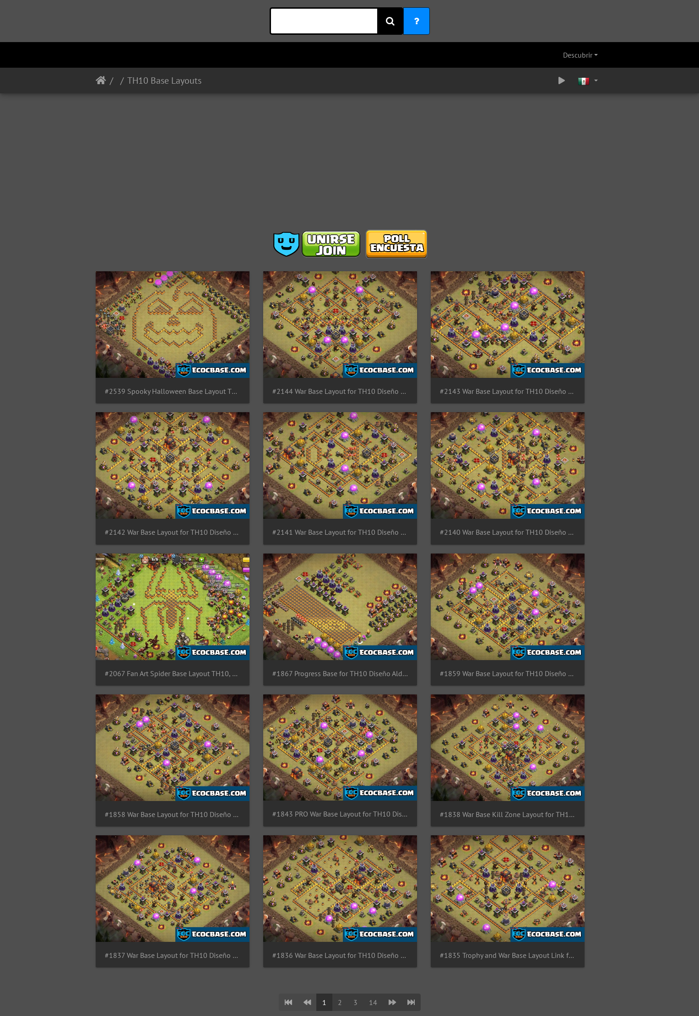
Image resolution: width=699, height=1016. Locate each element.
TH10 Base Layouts (164, 80)
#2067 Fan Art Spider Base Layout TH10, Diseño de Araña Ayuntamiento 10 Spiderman (415, 481)
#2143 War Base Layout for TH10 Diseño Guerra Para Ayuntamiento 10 (415, 365)
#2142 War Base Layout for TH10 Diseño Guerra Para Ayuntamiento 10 (545, 365)
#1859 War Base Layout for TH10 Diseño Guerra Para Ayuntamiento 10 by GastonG (154, 596)
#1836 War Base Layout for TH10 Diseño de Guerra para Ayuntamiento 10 (284, 711)
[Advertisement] (350, 165)
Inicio (101, 80)
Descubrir (577, 54)
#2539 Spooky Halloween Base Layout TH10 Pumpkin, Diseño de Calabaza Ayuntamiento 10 (154, 365)
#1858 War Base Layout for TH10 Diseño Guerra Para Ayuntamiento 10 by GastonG (284, 596)
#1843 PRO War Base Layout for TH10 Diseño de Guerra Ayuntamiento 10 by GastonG (415, 596)
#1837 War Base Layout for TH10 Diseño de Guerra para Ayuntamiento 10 (154, 711)
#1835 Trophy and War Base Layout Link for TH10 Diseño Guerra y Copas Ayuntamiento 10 (415, 711)
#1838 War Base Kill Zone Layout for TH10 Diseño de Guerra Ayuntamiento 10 (545, 596)
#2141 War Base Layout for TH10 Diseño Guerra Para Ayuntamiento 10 (154, 481)
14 (373, 758)
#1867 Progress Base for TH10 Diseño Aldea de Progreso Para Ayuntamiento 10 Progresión (545, 481)
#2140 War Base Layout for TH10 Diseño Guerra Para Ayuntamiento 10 (284, 481)
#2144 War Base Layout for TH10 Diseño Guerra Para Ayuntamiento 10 (284, 365)
